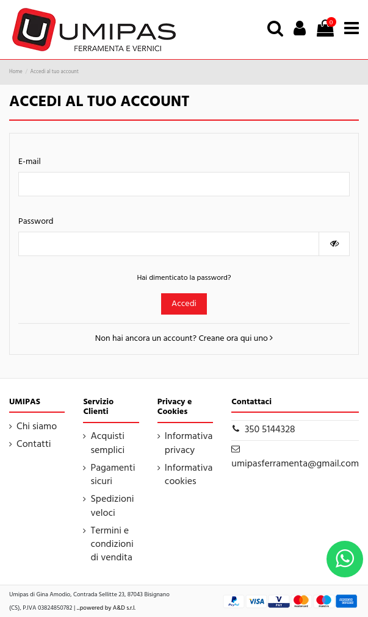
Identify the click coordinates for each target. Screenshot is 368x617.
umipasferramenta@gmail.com (295, 464)
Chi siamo (36, 426)
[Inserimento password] (168, 244)
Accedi (184, 304)
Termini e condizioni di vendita (111, 544)
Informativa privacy (189, 443)
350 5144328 (270, 430)
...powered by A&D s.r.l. (106, 608)
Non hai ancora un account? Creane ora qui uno (184, 339)
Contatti (33, 444)
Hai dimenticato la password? (184, 278)
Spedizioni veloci (112, 506)
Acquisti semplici (107, 443)
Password (36, 222)
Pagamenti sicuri (112, 475)
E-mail (29, 162)
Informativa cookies (189, 475)
